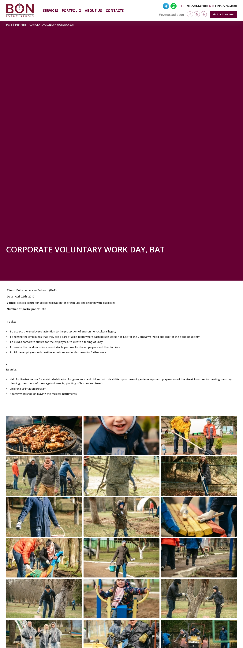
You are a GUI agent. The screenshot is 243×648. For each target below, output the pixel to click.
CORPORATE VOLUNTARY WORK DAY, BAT (51, 25)
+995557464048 (226, 6)
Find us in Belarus (223, 14)
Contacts (115, 10)
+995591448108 (196, 6)
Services (50, 10)
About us (93, 10)
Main (9, 25)
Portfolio (71, 10)
